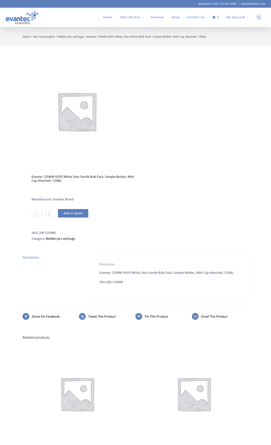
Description (31, 257)
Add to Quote (73, 213)
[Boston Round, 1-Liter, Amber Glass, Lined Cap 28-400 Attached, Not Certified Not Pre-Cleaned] (77, 394)
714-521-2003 (227, 3)
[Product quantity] (42, 214)
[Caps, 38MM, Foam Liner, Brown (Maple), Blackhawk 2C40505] (193, 394)
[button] (259, 17)
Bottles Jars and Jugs (60, 239)
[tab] (52, 257)
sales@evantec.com (253, 3)
